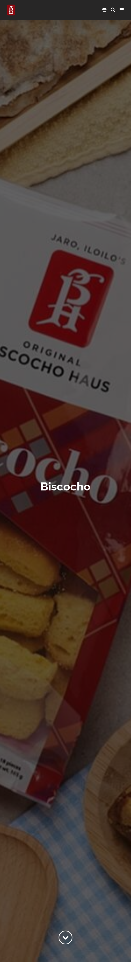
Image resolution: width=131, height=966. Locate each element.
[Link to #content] (65, 937)
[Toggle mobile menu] (122, 9)
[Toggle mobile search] (113, 9)
